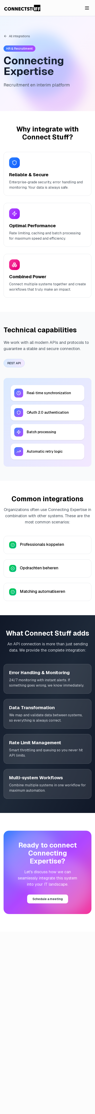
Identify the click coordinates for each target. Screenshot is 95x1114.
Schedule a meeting (47, 899)
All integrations (17, 36)
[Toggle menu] (87, 8)
